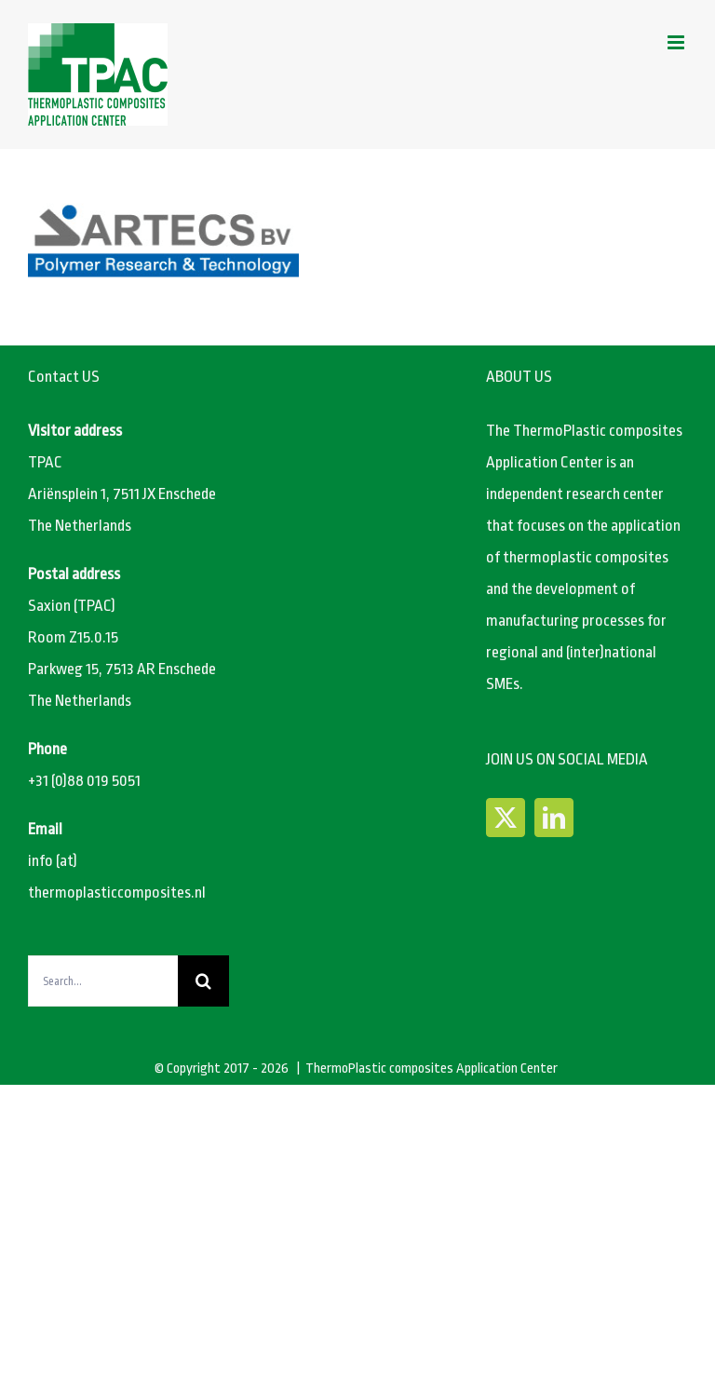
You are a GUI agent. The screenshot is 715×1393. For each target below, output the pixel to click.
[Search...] (103, 981)
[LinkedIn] (553, 817)
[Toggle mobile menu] (677, 42)
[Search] (203, 981)
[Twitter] (505, 817)
